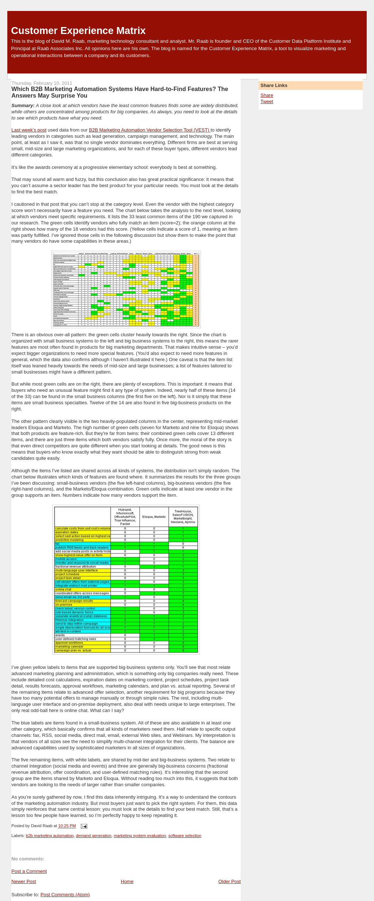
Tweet (266, 101)
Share (266, 95)
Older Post (229, 881)
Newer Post (23, 881)
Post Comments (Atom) (65, 894)
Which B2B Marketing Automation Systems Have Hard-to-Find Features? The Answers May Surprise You (119, 92)
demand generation (93, 835)
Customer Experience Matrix (78, 30)
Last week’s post (28, 130)
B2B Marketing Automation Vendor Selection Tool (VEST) (149, 130)
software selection (184, 835)
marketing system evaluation (140, 835)
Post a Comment (29, 871)
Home (127, 881)
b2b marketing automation (50, 835)
